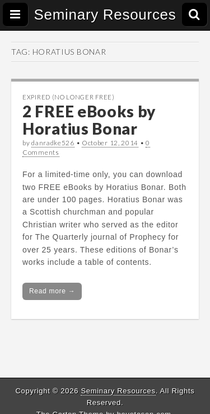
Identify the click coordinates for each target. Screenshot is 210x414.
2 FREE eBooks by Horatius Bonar (89, 120)
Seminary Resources (105, 14)
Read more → (52, 291)
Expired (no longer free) (68, 97)
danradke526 (52, 143)
